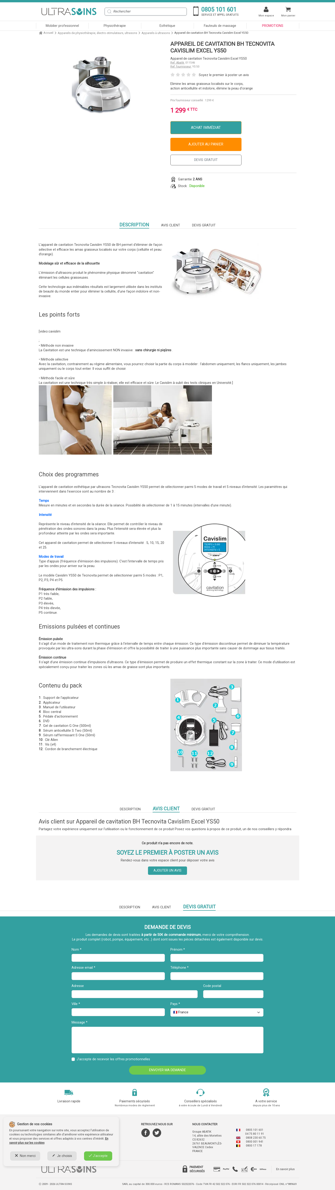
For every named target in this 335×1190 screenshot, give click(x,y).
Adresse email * (83, 968)
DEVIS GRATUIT (206, 160)
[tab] (216, 1169)
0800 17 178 (254, 1145)
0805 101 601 (254, 1129)
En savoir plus (285, 1169)
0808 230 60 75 (256, 1137)
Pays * (175, 1004)
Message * (80, 1022)
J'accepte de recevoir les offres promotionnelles (113, 1059)
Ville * (76, 1004)
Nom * (76, 950)
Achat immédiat (206, 127)
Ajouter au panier (205, 144)
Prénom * (177, 950)
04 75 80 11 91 (254, 1133)
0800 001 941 (254, 1141)
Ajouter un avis (167, 870)
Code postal (212, 986)
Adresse (78, 986)
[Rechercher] (146, 11)
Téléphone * (179, 968)
